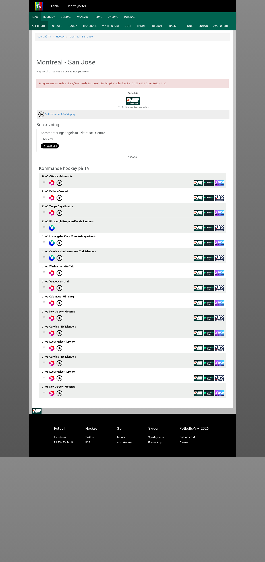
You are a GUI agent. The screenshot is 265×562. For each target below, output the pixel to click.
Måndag (82, 16)
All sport (38, 25)
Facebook (60, 542)
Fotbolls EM (187, 542)
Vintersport (110, 25)
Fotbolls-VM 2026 (194, 533)
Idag (35, 16)
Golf (128, 25)
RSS (87, 547)
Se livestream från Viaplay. (57, 114)
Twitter (89, 542)
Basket (174, 25)
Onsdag (113, 16)
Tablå (55, 6)
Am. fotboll (221, 25)
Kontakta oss (124, 547)
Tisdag (97, 16)
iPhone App (155, 547)
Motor (203, 25)
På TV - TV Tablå (63, 547)
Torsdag (130, 16)
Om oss (184, 547)
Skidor (153, 533)
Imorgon (49, 16)
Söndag (66, 16)
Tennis (188, 25)
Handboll (90, 25)
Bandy (141, 25)
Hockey (73, 25)
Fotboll (56, 25)
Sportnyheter (76, 6)
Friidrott (157, 25)
